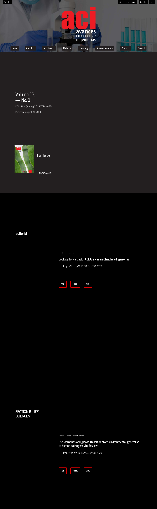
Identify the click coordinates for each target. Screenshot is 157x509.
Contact (125, 48)
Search (141, 48)
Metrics (67, 48)
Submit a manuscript (127, 2)
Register (143, 2)
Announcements (105, 48)
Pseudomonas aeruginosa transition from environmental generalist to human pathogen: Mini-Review (99, 444)
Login (152, 2)
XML (88, 284)
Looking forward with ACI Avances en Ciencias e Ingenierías (94, 259)
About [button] (29, 48)
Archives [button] (48, 48)
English (8, 2)
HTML (75, 284)
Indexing (83, 48)
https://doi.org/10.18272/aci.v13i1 (36, 106)
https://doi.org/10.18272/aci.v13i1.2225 (82, 453)
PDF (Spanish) (45, 173)
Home (15, 48)
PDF (62, 284)
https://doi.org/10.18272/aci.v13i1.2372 (82, 266)
